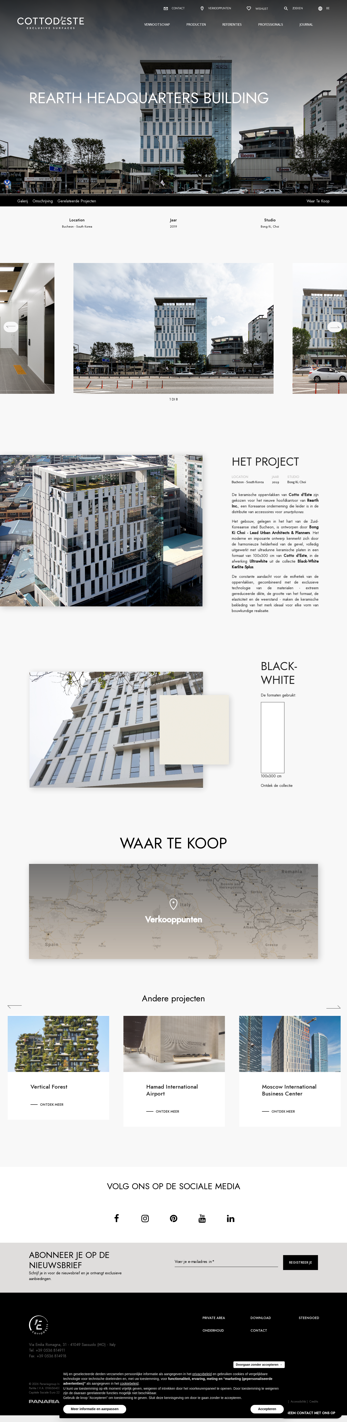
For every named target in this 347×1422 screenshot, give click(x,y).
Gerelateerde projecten (77, 201)
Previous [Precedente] (19, 1007)
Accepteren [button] (267, 1409)
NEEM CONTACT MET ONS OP (310, 1413)
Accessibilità (298, 1401)
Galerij (22, 201)
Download (261, 1317)
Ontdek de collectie (281, 785)
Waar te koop (318, 201)
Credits (313, 1401)
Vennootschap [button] (157, 24)
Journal (306, 24)
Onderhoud (213, 1330)
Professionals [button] (270, 24)
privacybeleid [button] (202, 1374)
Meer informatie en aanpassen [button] (95, 1409)
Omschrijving (43, 201)
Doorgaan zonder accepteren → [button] (259, 1364)
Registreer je (300, 1262)
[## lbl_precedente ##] (11, 327)
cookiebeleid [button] (129, 1383)
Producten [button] (196, 24)
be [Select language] (324, 8)
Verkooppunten (215, 9)
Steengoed (309, 1317)
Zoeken (293, 8)
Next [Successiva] (338, 1007)
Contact (174, 8)
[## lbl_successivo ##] (335, 327)
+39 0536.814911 (50, 1350)
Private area (213, 1317)
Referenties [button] (232, 24)
